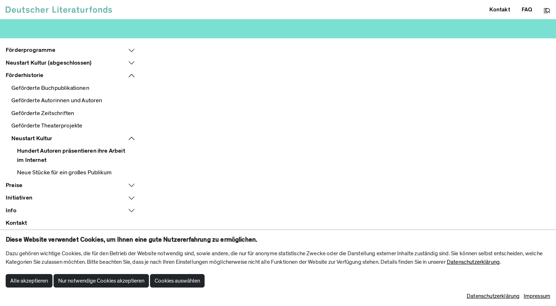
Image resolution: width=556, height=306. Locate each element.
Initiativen (19, 198)
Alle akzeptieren (29, 281)
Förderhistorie (24, 75)
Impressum (537, 296)
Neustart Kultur (31, 138)
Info (11, 210)
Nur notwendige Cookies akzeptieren (101, 281)
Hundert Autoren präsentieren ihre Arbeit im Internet (71, 155)
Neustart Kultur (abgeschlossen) (48, 63)
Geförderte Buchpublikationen (50, 88)
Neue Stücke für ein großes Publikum (64, 172)
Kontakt (16, 223)
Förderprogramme (31, 50)
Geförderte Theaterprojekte (46, 126)
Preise (14, 185)
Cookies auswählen (177, 281)
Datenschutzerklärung (473, 262)
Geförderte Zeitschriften (42, 113)
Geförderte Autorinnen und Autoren (56, 100)
